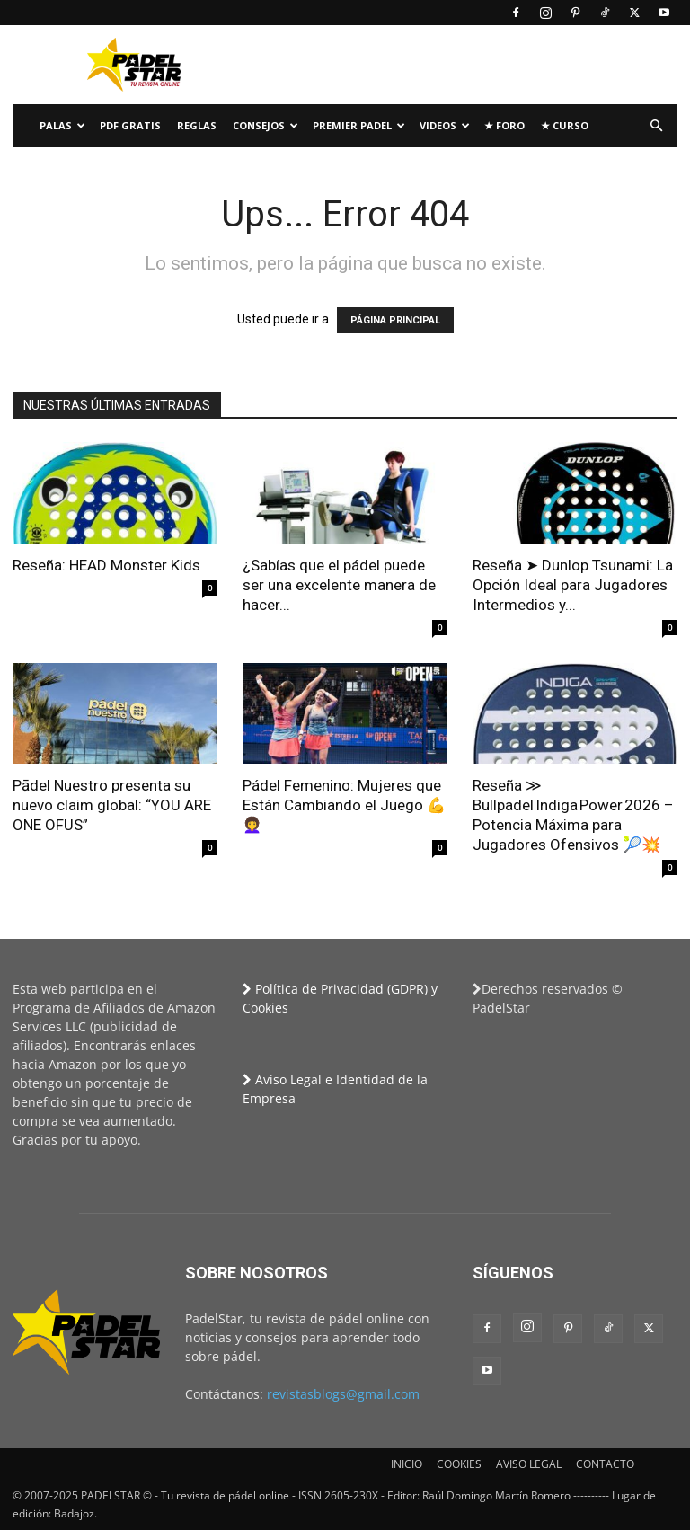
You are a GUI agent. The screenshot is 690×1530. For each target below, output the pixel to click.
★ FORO (504, 125)
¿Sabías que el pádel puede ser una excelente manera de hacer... (339, 585)
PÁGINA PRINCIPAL (395, 320)
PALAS (62, 125)
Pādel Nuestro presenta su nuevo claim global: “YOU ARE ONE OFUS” (112, 805)
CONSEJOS (265, 125)
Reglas (197, 125)
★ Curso (564, 125)
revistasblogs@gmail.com (343, 1393)
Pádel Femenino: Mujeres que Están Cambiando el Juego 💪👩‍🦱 (344, 805)
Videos (445, 125)
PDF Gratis (130, 125)
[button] (655, 126)
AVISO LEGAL (529, 1464)
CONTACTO (605, 1464)
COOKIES (459, 1464)
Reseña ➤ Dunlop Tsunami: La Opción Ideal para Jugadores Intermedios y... (573, 585)
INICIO (406, 1464)
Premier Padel (359, 125)
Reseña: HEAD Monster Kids (106, 565)
